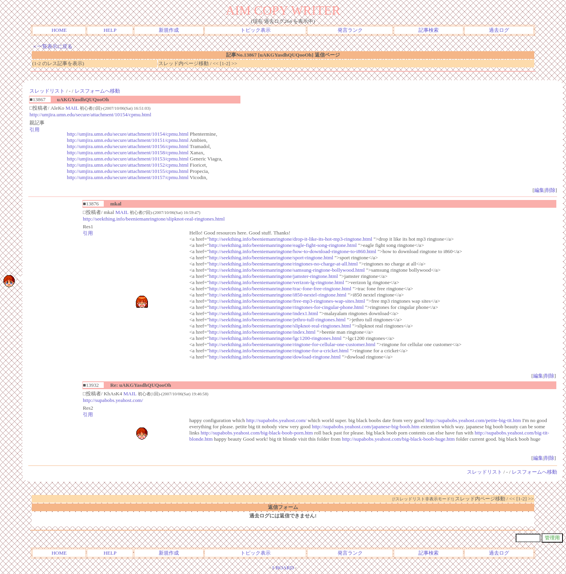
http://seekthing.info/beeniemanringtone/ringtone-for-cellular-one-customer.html (292, 344)
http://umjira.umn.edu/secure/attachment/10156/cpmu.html (128, 146)
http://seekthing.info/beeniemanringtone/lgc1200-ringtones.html (275, 338)
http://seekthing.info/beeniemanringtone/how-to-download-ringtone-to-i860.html (292, 251)
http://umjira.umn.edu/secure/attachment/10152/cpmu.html (128, 165)
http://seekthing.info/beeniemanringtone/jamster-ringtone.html (273, 276)
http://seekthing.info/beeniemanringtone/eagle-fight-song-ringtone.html (283, 245)
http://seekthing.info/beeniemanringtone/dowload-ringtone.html (275, 357)
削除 (550, 190)
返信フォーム (283, 507)
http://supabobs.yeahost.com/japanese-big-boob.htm (366, 426)
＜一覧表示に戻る (52, 46)
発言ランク (350, 30)
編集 (539, 190)
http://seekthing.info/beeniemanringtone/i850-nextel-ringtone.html (277, 295)
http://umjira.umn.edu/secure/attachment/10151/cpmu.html (128, 140)
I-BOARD (283, 568)
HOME (59, 30)
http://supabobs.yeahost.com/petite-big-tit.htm (473, 420)
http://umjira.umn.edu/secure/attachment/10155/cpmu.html (128, 171)
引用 (34, 130)
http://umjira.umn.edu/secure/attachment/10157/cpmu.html (128, 177)
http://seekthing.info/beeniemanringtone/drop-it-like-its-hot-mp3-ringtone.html (290, 239)
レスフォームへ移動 (97, 91)
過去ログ (499, 30)
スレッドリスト (47, 91)
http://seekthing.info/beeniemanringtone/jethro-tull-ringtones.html (277, 319)
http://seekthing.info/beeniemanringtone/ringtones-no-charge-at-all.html (283, 264)
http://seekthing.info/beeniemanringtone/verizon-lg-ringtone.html (276, 282)
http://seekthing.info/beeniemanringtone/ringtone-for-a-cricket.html (278, 350)
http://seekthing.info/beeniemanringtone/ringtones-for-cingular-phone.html (286, 307)
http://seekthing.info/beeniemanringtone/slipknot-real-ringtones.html (154, 219)
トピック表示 (255, 30)
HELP (109, 30)
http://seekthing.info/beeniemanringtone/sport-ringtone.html (271, 257)
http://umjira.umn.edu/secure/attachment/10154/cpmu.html (90, 114)
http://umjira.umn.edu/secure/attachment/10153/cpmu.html (128, 159)
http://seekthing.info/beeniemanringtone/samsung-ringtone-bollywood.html (287, 270)
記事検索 (428, 30)
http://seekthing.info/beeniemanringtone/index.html (262, 332)
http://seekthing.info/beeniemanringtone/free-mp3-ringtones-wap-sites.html (287, 301)
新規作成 (169, 30)
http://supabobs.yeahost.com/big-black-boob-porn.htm (257, 433)
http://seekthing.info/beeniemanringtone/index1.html (263, 313)
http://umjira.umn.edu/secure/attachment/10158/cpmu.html (128, 152)
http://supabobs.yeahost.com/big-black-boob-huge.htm (398, 439)
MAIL (72, 108)
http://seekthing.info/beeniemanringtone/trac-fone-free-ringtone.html (280, 288)
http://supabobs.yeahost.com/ (113, 400)
